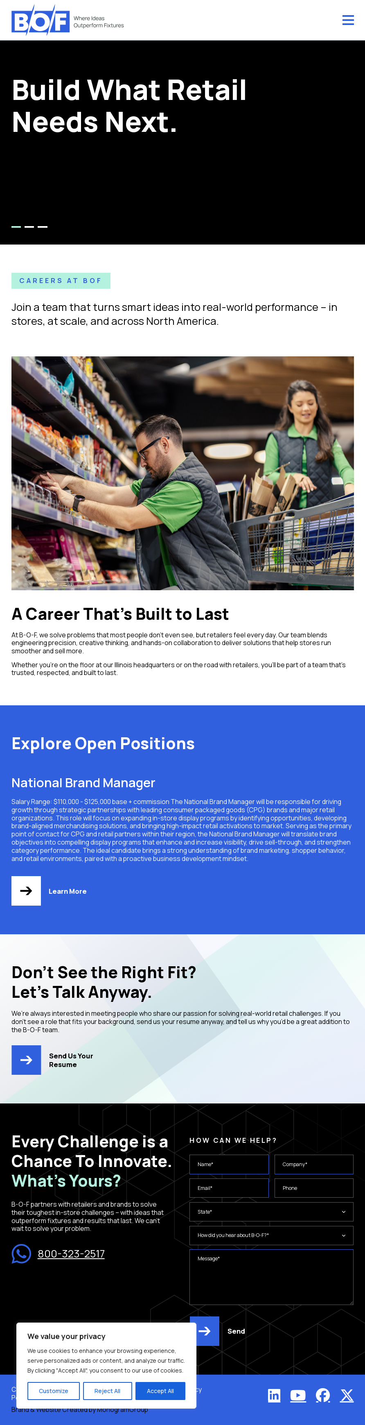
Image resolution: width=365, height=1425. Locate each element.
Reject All (107, 1391)
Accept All (160, 1391)
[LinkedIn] (274, 1395)
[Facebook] (323, 1395)
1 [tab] (16, 227)
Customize (53, 1391)
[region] (106, 1366)
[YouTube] (298, 1395)
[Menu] (348, 20)
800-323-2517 (58, 1254)
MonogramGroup (122, 1409)
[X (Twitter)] (347, 1395)
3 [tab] (42, 227)
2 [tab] (29, 227)
